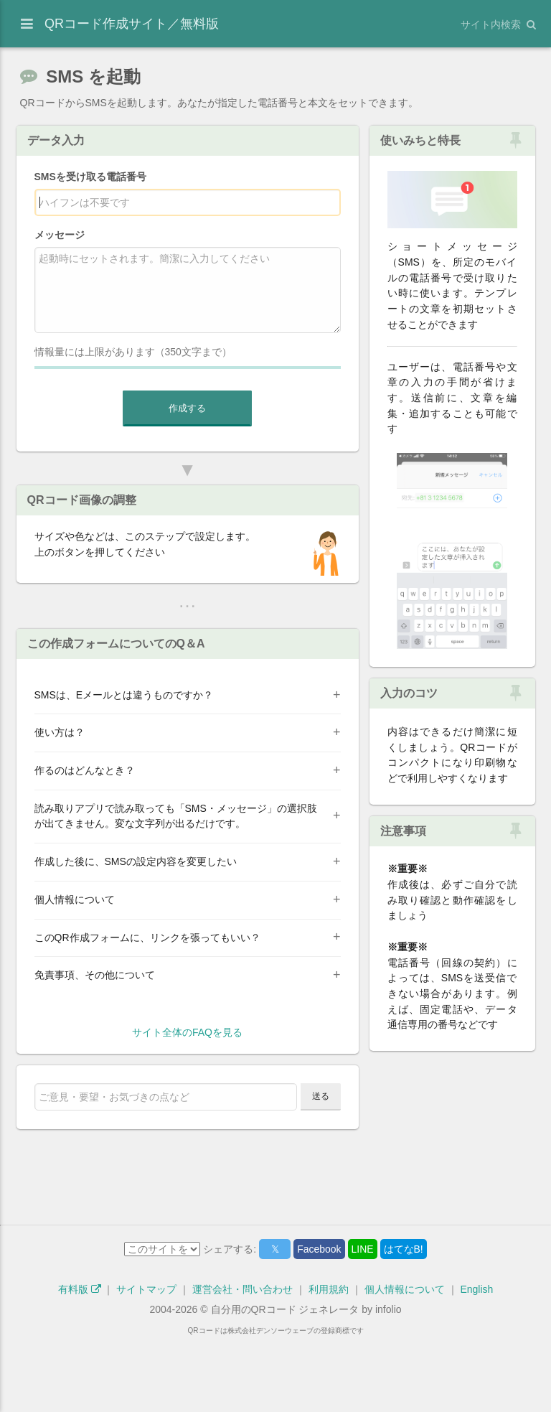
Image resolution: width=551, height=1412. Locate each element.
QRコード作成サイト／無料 (131, 24)
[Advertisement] (188, 652)
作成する (187, 408)
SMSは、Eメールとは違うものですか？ (124, 766)
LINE (363, 1320)
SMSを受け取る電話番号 (90, 176)
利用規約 (329, 1360)
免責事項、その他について (94, 1046)
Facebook (319, 1320)
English (476, 1360)
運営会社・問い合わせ (242, 1360)
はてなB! (403, 1320)
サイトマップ (146, 1360)
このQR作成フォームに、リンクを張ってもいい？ (147, 1008)
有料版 (79, 1360)
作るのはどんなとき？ (84, 841)
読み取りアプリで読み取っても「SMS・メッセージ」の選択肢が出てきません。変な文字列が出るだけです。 (175, 887)
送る (320, 1167)
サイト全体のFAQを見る (187, 1103)
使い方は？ (59, 803)
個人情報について (74, 970)
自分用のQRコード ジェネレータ (285, 1380)
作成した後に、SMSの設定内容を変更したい (135, 932)
